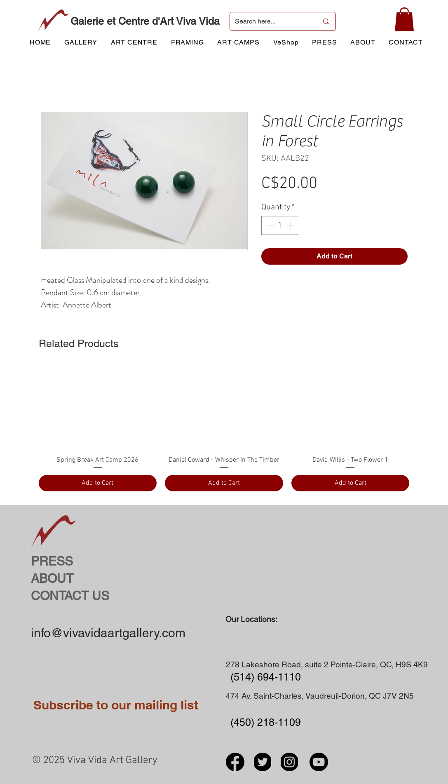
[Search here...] (270, 21)
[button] (404, 19)
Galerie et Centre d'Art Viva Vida (145, 21)
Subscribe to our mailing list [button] (115, 704)
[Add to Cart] (98, 483)
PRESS (52, 561)
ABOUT (52, 578)
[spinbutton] (280, 225)
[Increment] (291, 225)
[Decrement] (270, 225)
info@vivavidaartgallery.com (108, 633)
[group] (224, 428)
